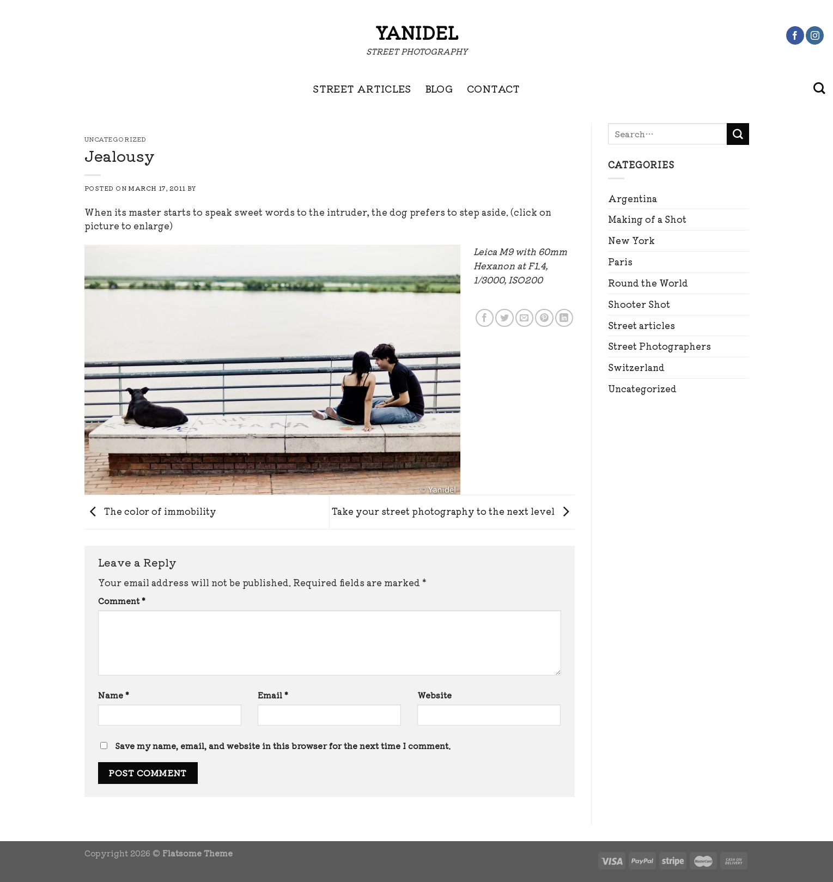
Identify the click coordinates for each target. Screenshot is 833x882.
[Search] (819, 88)
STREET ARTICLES (362, 88)
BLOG (439, 88)
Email (273, 695)
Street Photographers (659, 345)
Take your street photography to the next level (453, 510)
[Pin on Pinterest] (544, 318)
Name (113, 695)
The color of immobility (150, 510)
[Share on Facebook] (485, 318)
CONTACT (493, 88)
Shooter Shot (639, 304)
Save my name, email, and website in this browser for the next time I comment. (283, 745)
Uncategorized (642, 388)
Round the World (648, 282)
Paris (620, 261)
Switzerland (636, 367)
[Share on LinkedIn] (564, 318)
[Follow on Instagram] (815, 35)
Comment (121, 600)
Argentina (632, 198)
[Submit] (738, 134)
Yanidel (416, 32)
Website (434, 695)
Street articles (641, 325)
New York (631, 240)
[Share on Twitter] (504, 318)
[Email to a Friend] (524, 318)
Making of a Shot (647, 219)
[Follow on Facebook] (795, 35)
